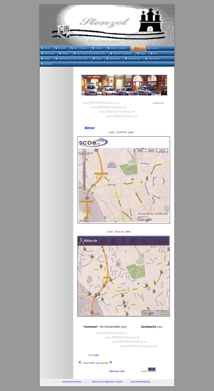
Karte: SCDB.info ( (119, 132)
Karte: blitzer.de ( (117, 231)
